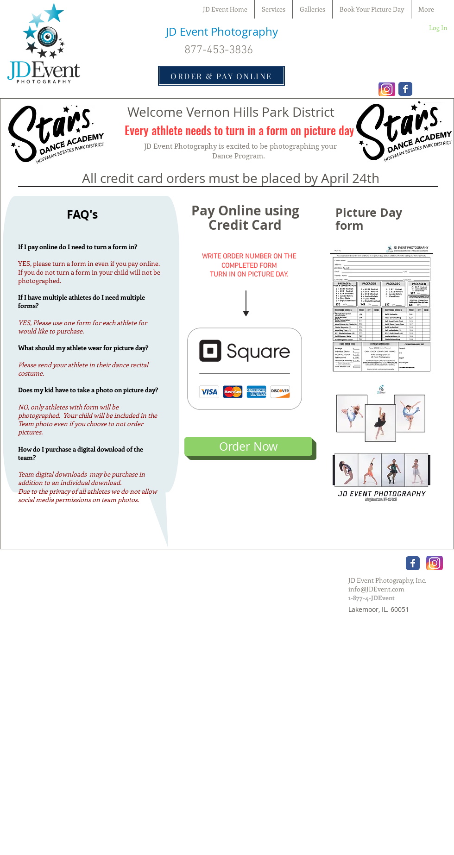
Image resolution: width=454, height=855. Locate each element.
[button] (312, 9)
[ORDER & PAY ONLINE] (221, 75)
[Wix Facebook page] (405, 89)
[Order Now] (248, 446)
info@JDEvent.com (376, 589)
